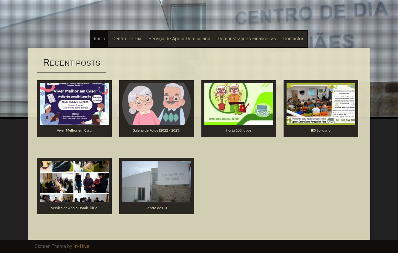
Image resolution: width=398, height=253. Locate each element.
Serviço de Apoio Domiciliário (179, 38)
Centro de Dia (156, 208)
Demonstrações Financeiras (247, 38)
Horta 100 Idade (238, 130)
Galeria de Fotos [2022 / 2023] (156, 130)
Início (99, 38)
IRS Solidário (320, 130)
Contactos (293, 38)
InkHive (81, 246)
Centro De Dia (126, 38)
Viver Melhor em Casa (74, 130)
